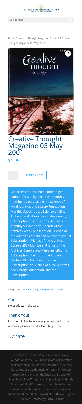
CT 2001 (56, 38)
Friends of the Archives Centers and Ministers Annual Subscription (41, 236)
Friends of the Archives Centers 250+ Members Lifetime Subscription (37, 260)
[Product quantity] (13, 175)
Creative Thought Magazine (33, 38)
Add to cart (34, 175)
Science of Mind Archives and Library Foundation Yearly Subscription (38, 216)
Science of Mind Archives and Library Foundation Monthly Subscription (38, 206)
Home (11, 38)
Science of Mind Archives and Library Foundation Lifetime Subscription (40, 270)
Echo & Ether (55, 399)
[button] (68, 53)
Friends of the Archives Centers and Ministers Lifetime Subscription (39, 250)
